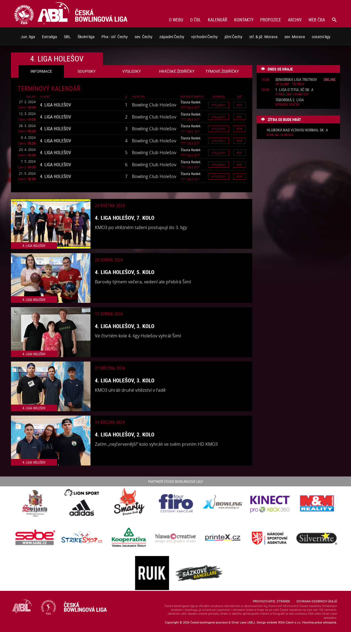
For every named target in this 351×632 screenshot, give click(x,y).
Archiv (295, 20)
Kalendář (217, 20)
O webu (176, 20)
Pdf (239, 105)
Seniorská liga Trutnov (296, 79)
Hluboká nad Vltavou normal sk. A (297, 130)
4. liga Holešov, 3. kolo (124, 326)
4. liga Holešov (55, 105)
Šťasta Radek (190, 102)
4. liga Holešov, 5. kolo (124, 272)
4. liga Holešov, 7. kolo (124, 217)
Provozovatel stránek (271, 601)
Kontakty (243, 20)
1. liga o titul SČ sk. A (294, 90)
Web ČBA (316, 20)
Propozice (270, 20)
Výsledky (218, 105)
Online (330, 79)
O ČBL (195, 20)
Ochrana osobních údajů (316, 601)
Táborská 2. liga (289, 100)
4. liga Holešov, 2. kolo (124, 434)
